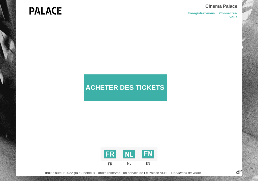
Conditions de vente (186, 173)
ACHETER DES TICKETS (125, 87)
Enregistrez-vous (201, 13)
